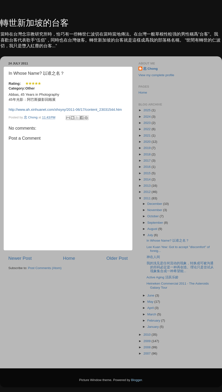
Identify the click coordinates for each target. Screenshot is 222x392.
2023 (147, 123)
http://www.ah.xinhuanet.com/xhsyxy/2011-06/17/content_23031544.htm (65, 109)
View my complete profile (156, 75)
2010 (147, 334)
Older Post (117, 258)
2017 (147, 160)
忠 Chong (150, 68)
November (155, 210)
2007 (147, 353)
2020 (147, 141)
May (150, 301)
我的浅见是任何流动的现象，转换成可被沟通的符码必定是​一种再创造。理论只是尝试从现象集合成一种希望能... (180, 267)
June (151, 295)
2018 (147, 154)
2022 (147, 129)
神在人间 (153, 257)
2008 (147, 347)
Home (69, 258)
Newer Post (20, 258)
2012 (147, 192)
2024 (147, 116)
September (155, 222)
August (152, 229)
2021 (147, 135)
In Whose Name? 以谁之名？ (168, 240)
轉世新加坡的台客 (34, 23)
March (152, 314)
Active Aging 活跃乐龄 (163, 277)
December (155, 204)
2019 (147, 148)
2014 (147, 179)
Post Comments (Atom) (45, 268)
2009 (147, 341)
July (150, 235)
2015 (147, 173)
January (153, 326)
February (154, 320)
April (151, 308)
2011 (147, 198)
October (153, 216)
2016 (147, 167)
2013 (147, 185)
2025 (147, 110)
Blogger (136, 380)
